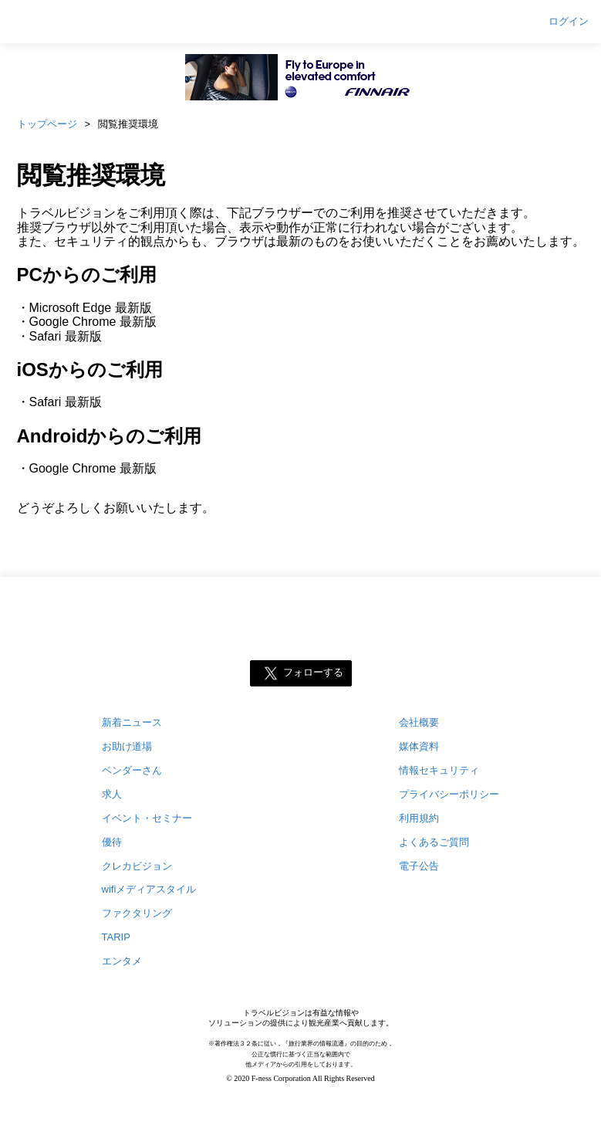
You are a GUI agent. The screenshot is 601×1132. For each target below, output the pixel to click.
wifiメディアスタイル (149, 889)
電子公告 (419, 866)
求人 (112, 794)
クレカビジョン (137, 866)
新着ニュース (132, 722)
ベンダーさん (132, 770)
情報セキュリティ (439, 770)
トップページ (47, 124)
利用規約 (419, 818)
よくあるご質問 (434, 842)
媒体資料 (419, 746)
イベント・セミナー (147, 818)
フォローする (313, 672)
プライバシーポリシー (449, 794)
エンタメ (122, 961)
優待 (112, 842)
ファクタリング (137, 913)
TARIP (116, 937)
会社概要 (419, 722)
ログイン (569, 21)
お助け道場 (127, 746)
